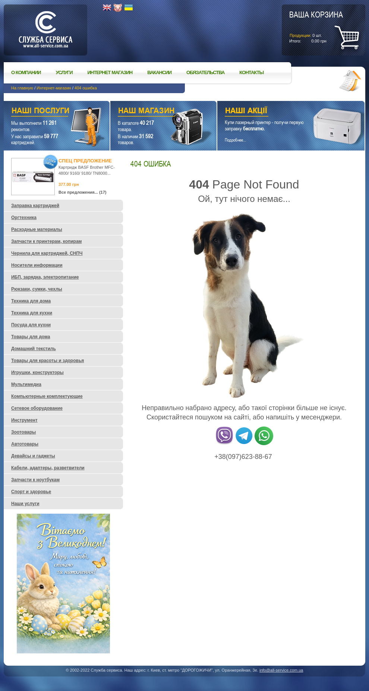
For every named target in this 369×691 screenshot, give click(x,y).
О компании (26, 72)
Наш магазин (150, 112)
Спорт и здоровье (31, 491)
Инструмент (24, 420)
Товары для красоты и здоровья (47, 360)
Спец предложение (85, 161)
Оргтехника (24, 217)
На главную (22, 88)
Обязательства (205, 72)
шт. (316, 26)
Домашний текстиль (33, 348)
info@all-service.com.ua (281, 670)
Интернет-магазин (54, 88)
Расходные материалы (36, 229)
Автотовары (24, 444)
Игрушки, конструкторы (37, 372)
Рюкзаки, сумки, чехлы (36, 289)
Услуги (64, 72)
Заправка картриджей (35, 205)
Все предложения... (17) (83, 192)
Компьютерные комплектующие (47, 396)
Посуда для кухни (31, 324)
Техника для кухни (31, 313)
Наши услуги (47, 112)
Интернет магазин (110, 72)
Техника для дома (31, 301)
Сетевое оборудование (37, 408)
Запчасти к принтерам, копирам (46, 241)
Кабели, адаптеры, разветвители (48, 467)
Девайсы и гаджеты (33, 456)
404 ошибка (86, 88)
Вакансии (159, 72)
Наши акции (281, 112)
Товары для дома (30, 336)
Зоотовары (23, 432)
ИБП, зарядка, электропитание (45, 277)
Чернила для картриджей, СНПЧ (47, 253)
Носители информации (37, 265)
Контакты (251, 72)
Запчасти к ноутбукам (35, 479)
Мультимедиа (26, 384)
